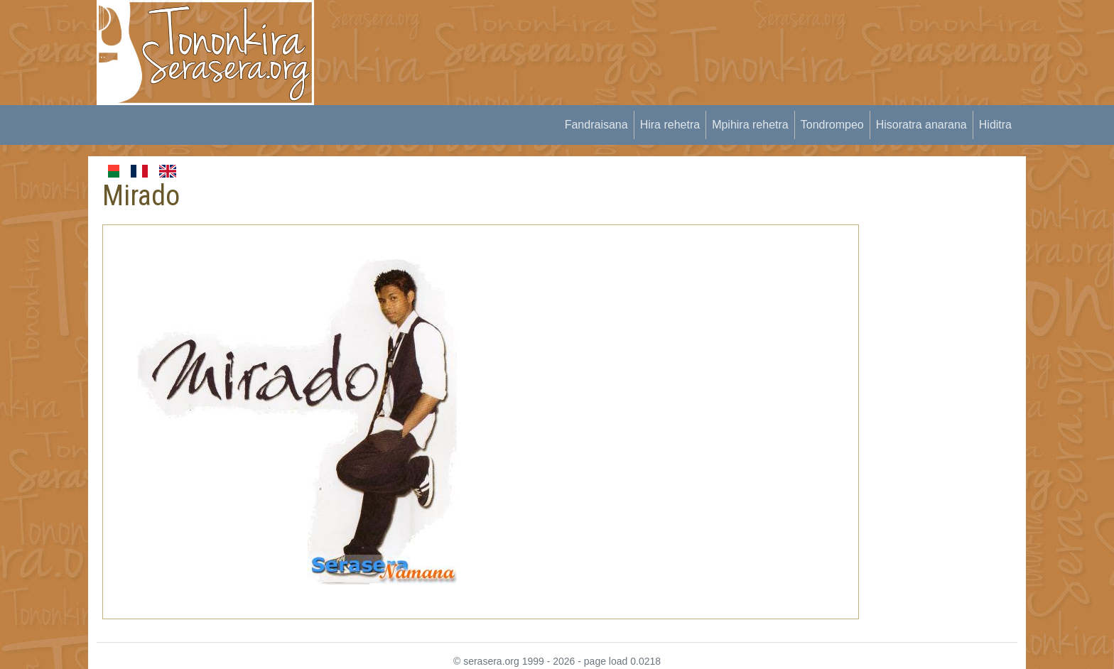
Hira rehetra (670, 125)
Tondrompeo (832, 125)
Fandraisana (596, 125)
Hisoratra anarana (921, 125)
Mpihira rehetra (750, 125)
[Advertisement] (589, 32)
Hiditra (995, 125)
